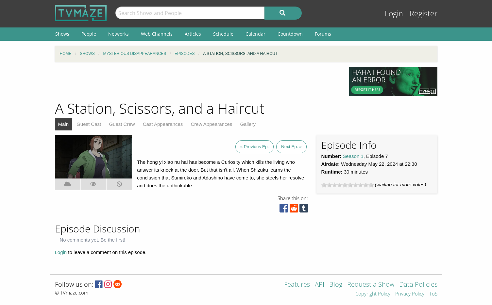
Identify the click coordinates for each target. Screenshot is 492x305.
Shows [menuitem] (62, 34)
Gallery (248, 124)
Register (423, 13)
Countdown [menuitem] (290, 34)
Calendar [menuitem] (255, 34)
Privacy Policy (409, 294)
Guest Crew (122, 124)
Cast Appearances (163, 124)
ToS (433, 294)
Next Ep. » (291, 146)
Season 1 (353, 156)
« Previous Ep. (254, 146)
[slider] (347, 185)
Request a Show (370, 285)
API (319, 285)
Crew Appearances (211, 124)
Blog (335, 285)
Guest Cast (88, 124)
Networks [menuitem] (118, 34)
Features (297, 285)
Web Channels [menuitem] (157, 34)
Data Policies (418, 285)
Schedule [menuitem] (223, 34)
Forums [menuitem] (323, 34)
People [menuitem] (88, 34)
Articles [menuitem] (193, 34)
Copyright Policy (372, 294)
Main (63, 124)
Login (394, 13)
